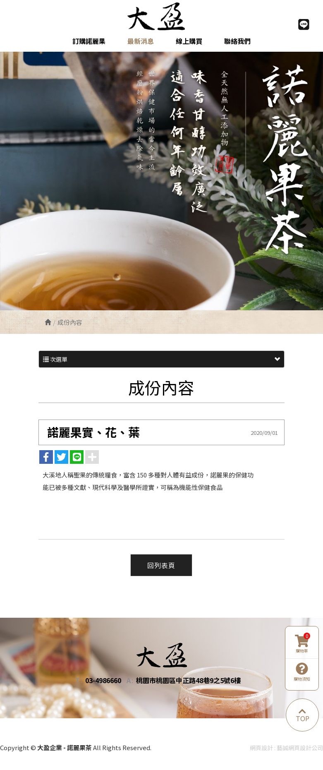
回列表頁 (161, 565)
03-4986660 (103, 680)
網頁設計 (261, 748)
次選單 (161, 359)
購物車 (302, 643)
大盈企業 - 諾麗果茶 (161, 15)
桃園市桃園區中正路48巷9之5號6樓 (188, 680)
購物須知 (302, 671)
